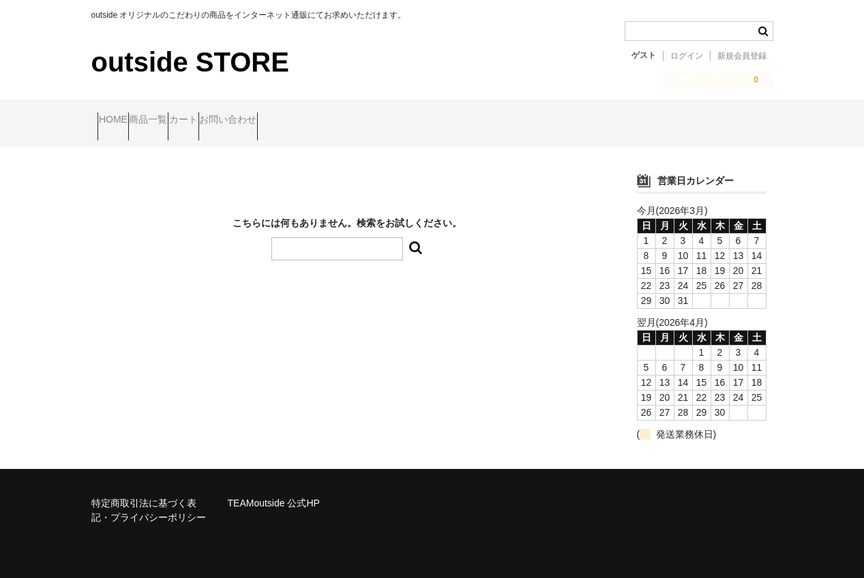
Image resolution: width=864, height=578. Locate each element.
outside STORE (190, 62)
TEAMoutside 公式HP (274, 491)
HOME (119, 120)
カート (242, 120)
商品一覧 (181, 120)
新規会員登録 (741, 56)
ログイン (686, 56)
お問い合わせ (313, 120)
